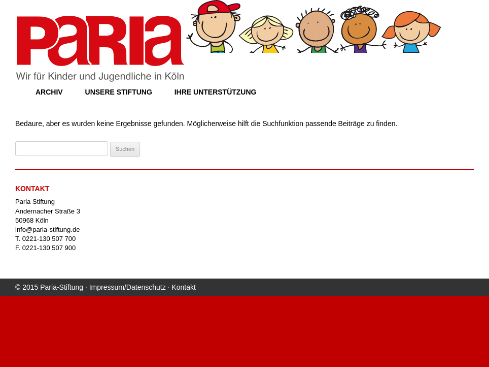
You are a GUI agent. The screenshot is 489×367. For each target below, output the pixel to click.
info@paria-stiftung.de (47, 229)
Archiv (49, 92)
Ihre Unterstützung (215, 92)
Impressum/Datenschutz (127, 287)
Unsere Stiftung (118, 92)
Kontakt (183, 287)
